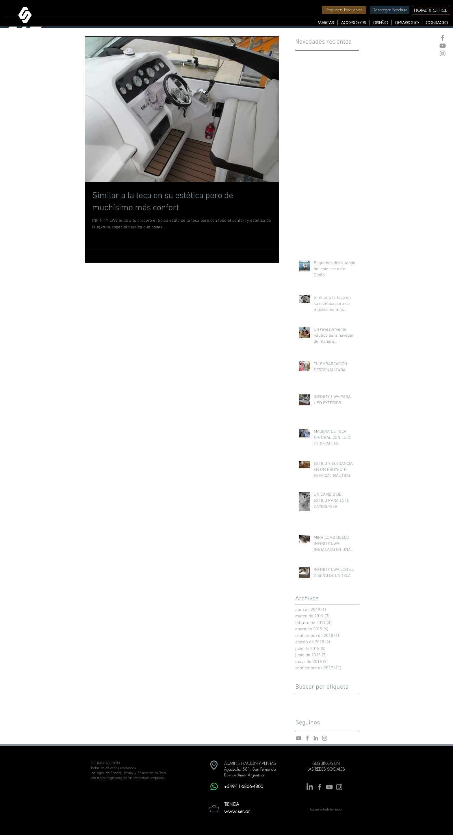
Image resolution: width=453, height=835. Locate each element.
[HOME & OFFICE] (430, 10)
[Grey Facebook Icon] (442, 38)
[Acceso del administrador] (326, 809)
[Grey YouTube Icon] (442, 45)
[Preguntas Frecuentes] (344, 10)
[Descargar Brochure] (389, 10)
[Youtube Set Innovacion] (298, 738)
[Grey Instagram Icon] (442, 53)
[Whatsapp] (214, 786)
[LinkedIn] (310, 787)
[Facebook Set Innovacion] (307, 738)
